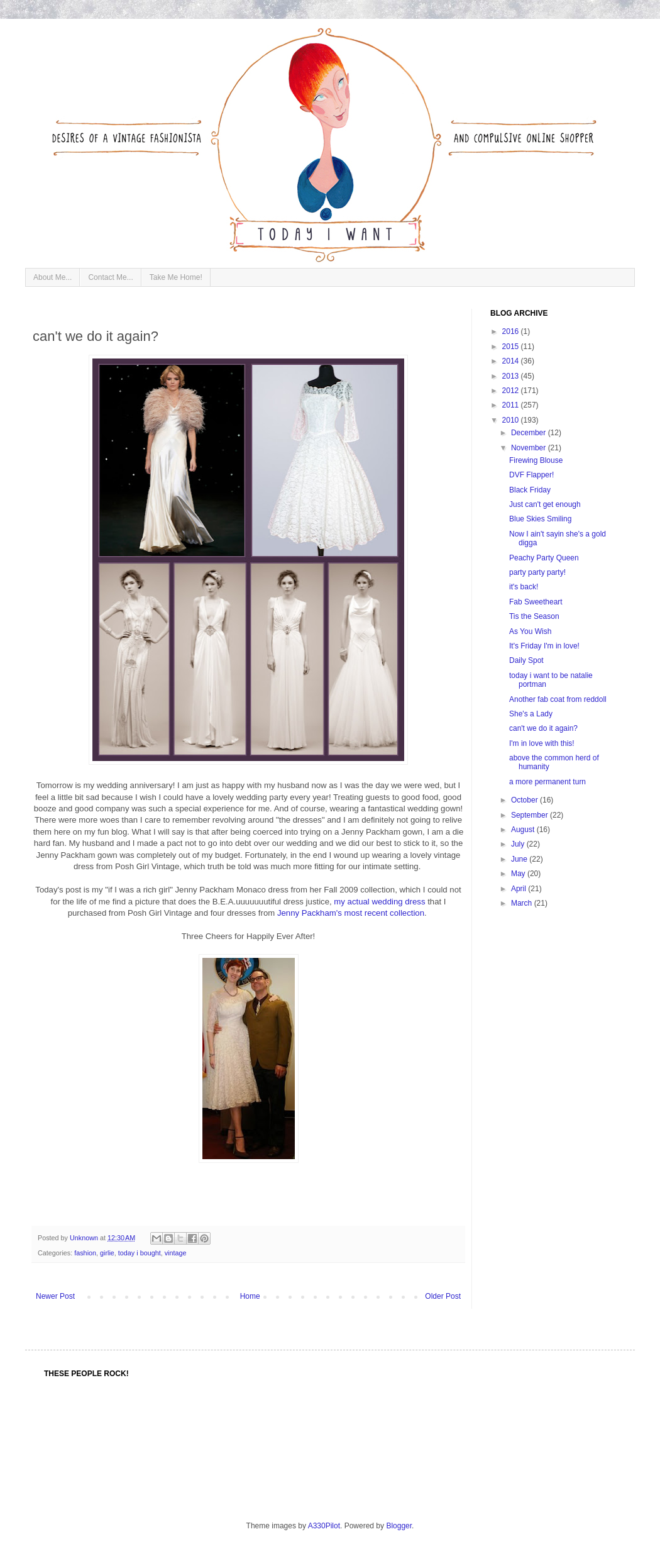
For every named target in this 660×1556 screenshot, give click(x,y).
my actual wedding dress (379, 901)
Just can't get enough (545, 504)
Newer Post (55, 1296)
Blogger (399, 1525)
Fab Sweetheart (536, 601)
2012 (511, 390)
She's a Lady (531, 713)
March (522, 903)
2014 (511, 361)
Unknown (85, 1238)
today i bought (139, 1253)
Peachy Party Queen (544, 557)
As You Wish (530, 631)
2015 (511, 346)
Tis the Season (534, 616)
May (519, 873)
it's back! (523, 586)
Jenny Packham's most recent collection (350, 913)
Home (250, 1296)
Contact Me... (110, 277)
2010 (511, 420)
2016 (511, 331)
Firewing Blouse (536, 460)
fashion (85, 1253)
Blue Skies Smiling (540, 518)
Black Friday (530, 490)
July (519, 844)
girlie (107, 1253)
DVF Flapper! (531, 474)
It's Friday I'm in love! (544, 646)
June (520, 859)
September (530, 815)
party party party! (537, 572)
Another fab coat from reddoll (558, 699)
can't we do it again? (543, 728)
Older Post (443, 1296)
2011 (511, 405)
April (519, 888)
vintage (176, 1253)
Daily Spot (526, 660)
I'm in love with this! (542, 743)
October (525, 800)
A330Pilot (324, 1525)
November (529, 447)
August (524, 829)
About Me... (52, 277)
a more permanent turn (547, 781)
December (529, 432)
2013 (511, 376)
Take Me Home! (176, 277)
